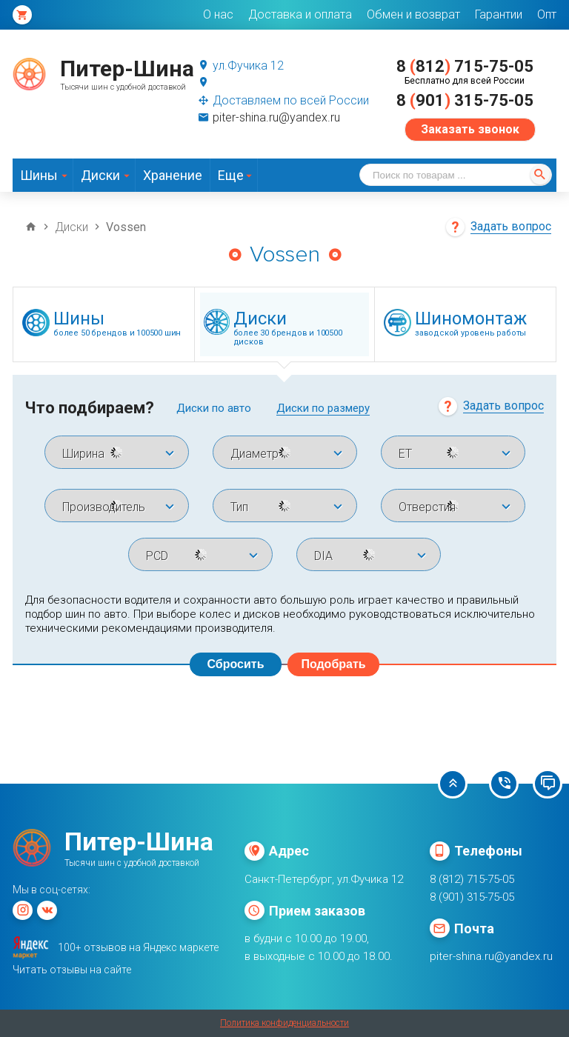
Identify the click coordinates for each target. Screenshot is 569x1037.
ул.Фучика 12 (241, 66)
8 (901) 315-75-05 (472, 897)
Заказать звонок (470, 129)
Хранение (172, 175)
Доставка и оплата (300, 14)
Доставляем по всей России (283, 100)
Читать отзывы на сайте (72, 970)
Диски (100, 175)
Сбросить (235, 664)
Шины (39, 175)
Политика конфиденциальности (284, 1023)
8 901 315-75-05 (464, 100)
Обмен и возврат (413, 14)
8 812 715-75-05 (464, 66)
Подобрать (333, 664)
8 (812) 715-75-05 (472, 879)
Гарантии (498, 14)
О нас (218, 14)
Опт (546, 14)
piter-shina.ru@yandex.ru (269, 117)
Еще (231, 175)
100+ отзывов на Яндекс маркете (138, 947)
